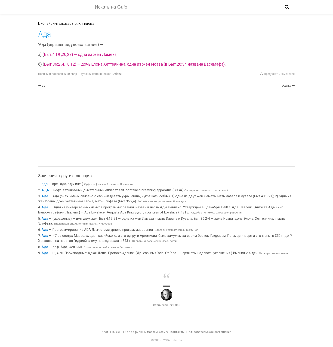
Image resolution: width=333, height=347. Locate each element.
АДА (45, 190)
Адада (286, 85)
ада (45, 184)
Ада (45, 196)
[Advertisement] (166, 127)
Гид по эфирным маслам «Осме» (146, 332)
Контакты (177, 332)
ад (43, 85)
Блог (105, 332)
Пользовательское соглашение (208, 332)
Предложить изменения (277, 74)
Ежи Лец (115, 332)
